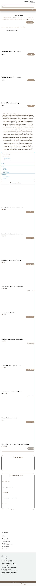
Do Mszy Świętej (5, 492)
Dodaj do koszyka (30, 211)
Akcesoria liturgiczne (6, 481)
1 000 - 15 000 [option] (6, 172)
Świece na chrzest (7, 160)
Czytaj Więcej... (30, 22)
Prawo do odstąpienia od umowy (7, 544)
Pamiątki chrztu (7, 158)
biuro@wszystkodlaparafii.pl (28, 1)
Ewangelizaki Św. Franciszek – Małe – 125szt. (12, 207)
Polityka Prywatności (5, 546)
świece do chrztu (22, 148)
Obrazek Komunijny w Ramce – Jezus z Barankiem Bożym (15, 444)
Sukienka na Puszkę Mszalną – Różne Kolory (12, 339)
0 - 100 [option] (4, 168)
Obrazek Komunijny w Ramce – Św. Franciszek (13, 286)
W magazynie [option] (7, 176)
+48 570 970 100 (31, 2)
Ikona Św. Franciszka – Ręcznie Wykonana (12, 391)
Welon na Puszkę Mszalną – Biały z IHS (11, 365)
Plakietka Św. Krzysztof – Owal (9, 418)
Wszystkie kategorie (6, 154)
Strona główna (5, 27)
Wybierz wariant (31, 290)
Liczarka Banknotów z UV (8, 313)
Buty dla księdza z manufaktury (7, 487)
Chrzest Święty (22, 27)
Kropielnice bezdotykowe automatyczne (9, 497)
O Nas (3, 535)
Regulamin (4, 536)
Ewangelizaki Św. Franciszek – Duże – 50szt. (12, 234)
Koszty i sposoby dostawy (6, 541)
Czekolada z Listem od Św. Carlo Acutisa (11, 260)
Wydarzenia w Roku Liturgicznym (8, 509)
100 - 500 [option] (5, 169)
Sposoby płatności (5, 543)
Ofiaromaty (4, 503)
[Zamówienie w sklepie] (11, 30)
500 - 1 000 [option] (5, 171)
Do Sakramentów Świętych (13, 27)
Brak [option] (5, 178)
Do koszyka (31, 54)
